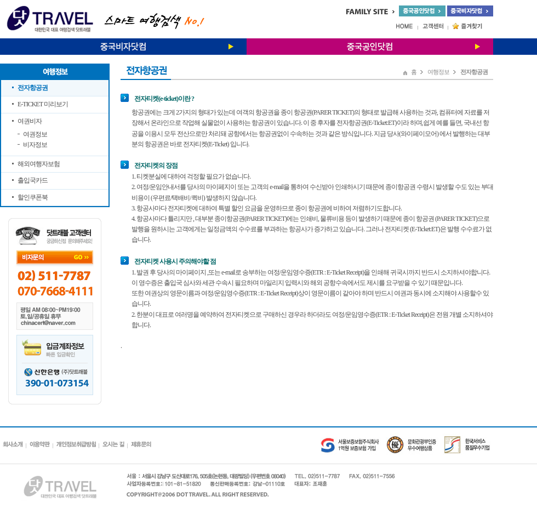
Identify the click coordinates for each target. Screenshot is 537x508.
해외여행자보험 (39, 164)
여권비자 (30, 121)
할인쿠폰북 (33, 197)
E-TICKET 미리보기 (43, 104)
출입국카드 (33, 180)
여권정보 (35, 134)
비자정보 (35, 145)
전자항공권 (33, 88)
